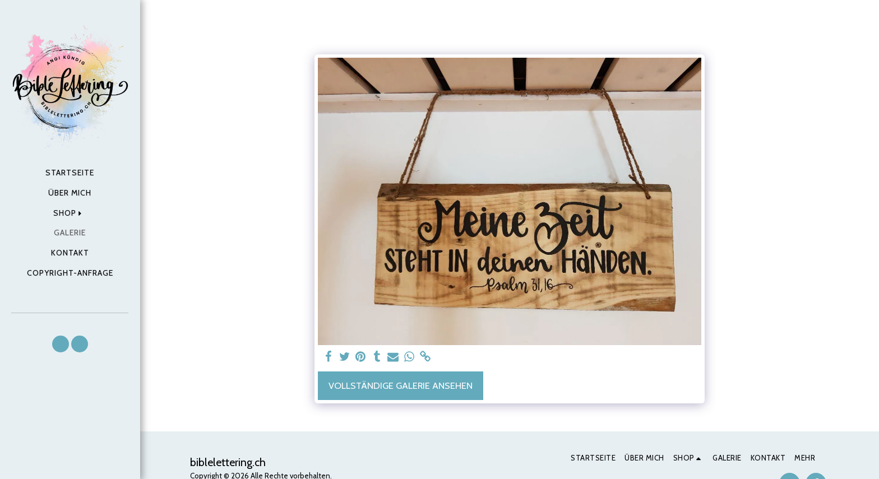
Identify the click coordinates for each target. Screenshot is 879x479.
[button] (60, 344)
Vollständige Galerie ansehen (401, 385)
